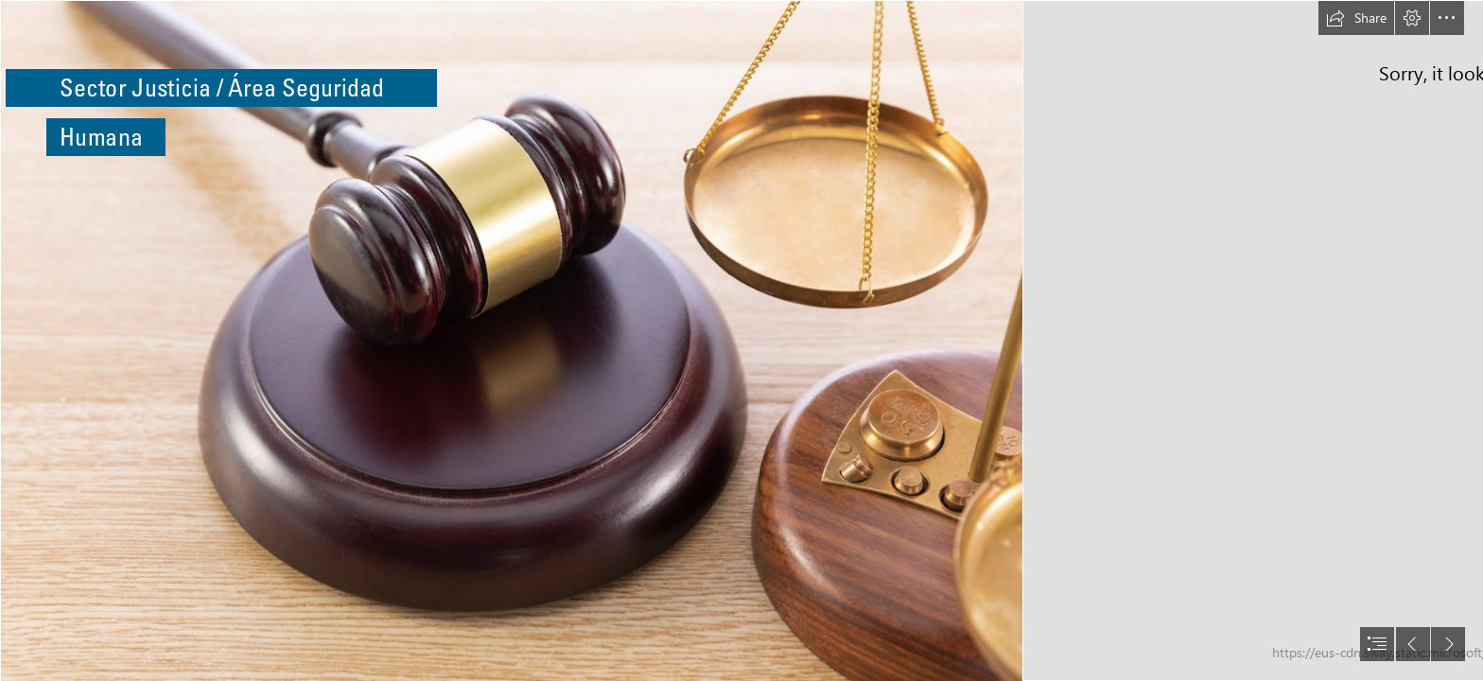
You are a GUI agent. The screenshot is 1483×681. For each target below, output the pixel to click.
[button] (1356, 18)
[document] (741, 340)
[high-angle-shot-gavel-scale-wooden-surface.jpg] (510, 340)
